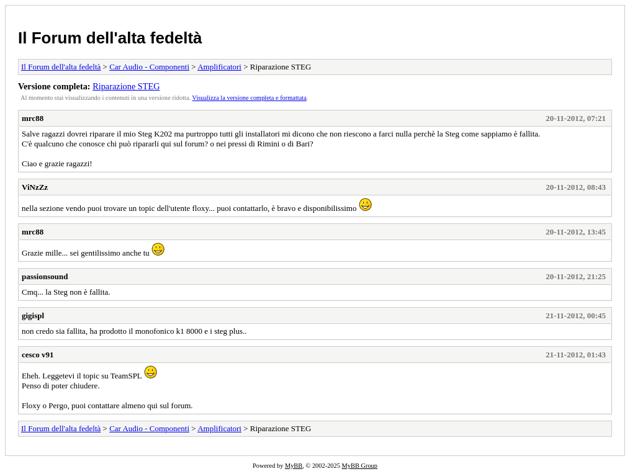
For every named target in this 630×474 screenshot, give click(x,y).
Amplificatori (219, 66)
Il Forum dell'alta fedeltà (110, 38)
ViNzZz (35, 187)
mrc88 (32, 118)
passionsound (45, 276)
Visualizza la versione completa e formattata (249, 97)
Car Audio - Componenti (149, 66)
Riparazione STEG (126, 86)
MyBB (293, 465)
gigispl (33, 315)
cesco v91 (38, 354)
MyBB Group (359, 465)
